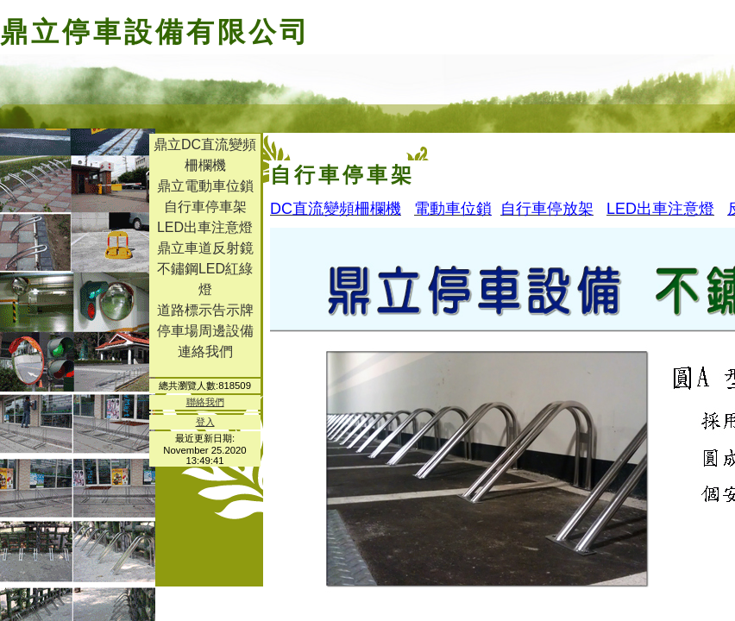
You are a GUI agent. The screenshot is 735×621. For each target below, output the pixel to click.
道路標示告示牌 (205, 310)
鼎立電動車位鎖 (205, 186)
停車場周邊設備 (205, 330)
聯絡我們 (205, 402)
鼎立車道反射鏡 (205, 248)
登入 (205, 422)
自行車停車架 (205, 206)
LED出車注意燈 (205, 227)
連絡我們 (205, 351)
